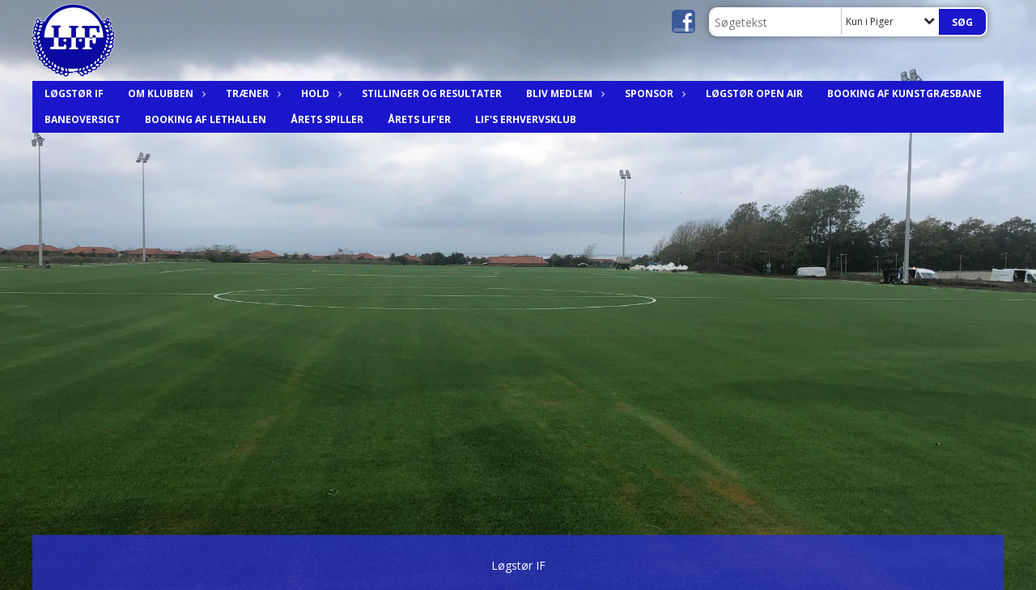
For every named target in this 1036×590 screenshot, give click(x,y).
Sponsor (653, 93)
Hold (319, 93)
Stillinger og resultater (432, 93)
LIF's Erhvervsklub (525, 119)
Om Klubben (165, 93)
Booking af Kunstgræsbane (904, 93)
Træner (251, 93)
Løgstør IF (74, 93)
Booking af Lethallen (205, 119)
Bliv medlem (563, 93)
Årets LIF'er (419, 119)
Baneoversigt (83, 119)
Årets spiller (327, 119)
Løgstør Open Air (754, 93)
